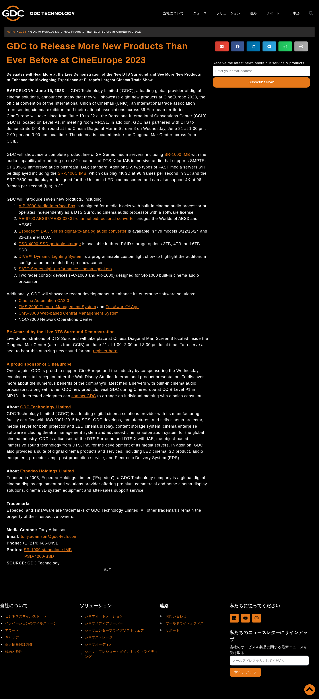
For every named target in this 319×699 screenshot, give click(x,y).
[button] (222, 46)
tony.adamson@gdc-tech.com (49, 536)
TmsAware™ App (122, 307)
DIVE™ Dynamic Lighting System (50, 256)
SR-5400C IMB (72, 173)
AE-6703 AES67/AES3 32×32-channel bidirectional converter (77, 218)
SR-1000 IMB (177, 154)
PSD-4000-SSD (39, 556)
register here (105, 351)
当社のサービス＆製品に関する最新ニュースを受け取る (268, 649)
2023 (23, 31)
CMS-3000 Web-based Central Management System (69, 313)
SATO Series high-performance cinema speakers (65, 269)
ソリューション (228, 13)
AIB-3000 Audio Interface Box (47, 206)
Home (11, 31)
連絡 (253, 13)
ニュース (200, 13)
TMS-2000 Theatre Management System (57, 307)
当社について (173, 13)
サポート (273, 13)
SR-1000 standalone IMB (48, 550)
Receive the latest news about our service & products (258, 63)
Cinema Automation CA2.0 (44, 300)
